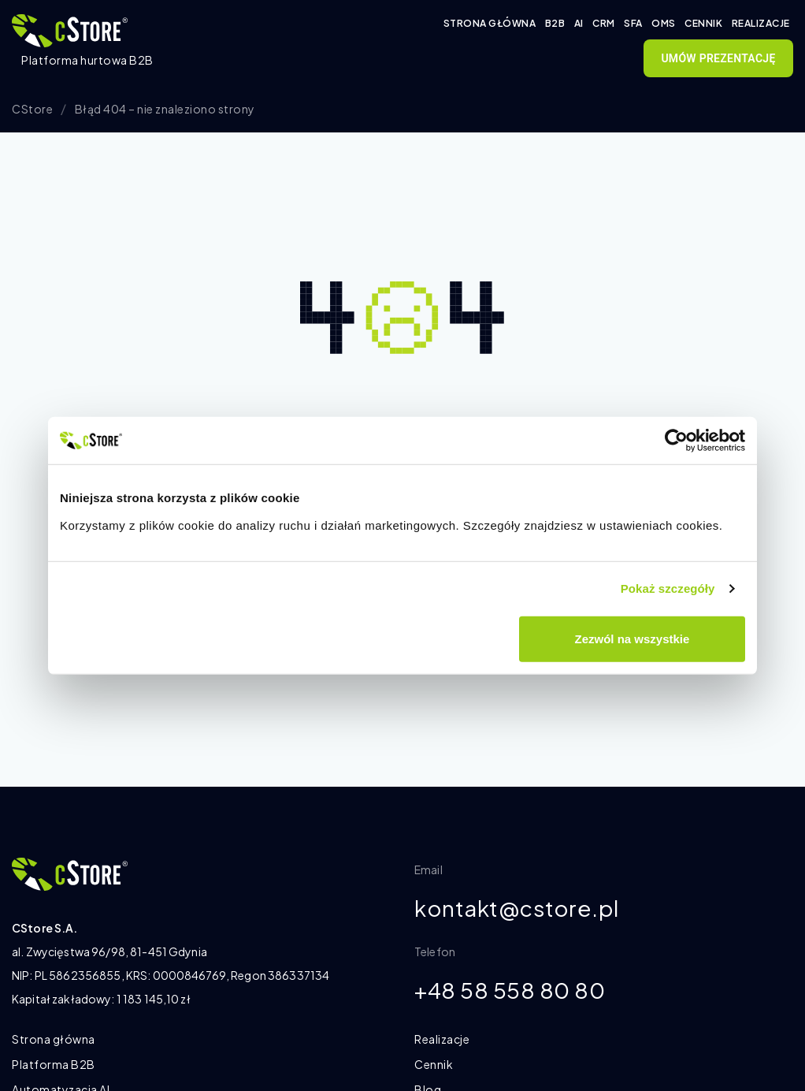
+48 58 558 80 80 (509, 991)
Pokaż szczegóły (668, 588)
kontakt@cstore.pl (516, 908)
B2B (555, 23)
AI (579, 23)
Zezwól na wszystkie (632, 638)
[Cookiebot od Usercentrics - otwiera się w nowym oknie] (676, 440)
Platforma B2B (53, 1064)
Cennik (703, 23)
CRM (603, 23)
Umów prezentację (718, 58)
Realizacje (761, 23)
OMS (663, 23)
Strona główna (489, 23)
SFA (633, 23)
